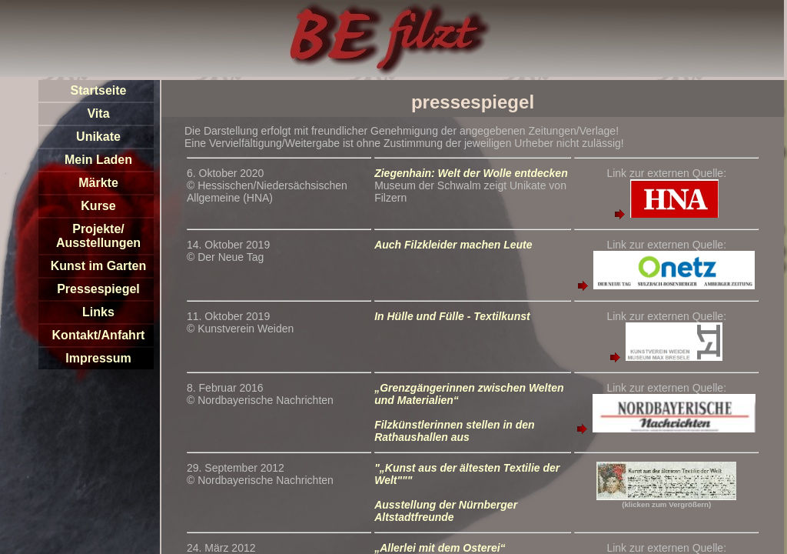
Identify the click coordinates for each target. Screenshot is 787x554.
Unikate (98, 136)
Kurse (98, 205)
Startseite (99, 90)
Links (98, 312)
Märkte (98, 182)
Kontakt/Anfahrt (98, 335)
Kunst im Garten (98, 265)
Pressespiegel (98, 288)
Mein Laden (98, 159)
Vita (98, 113)
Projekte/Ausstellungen (98, 235)
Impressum (98, 358)
